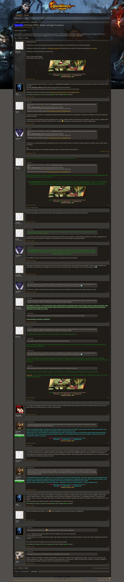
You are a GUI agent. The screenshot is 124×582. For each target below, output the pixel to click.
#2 (108, 97)
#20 (108, 563)
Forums (19, 15)
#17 (108, 506)
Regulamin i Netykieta (66, 440)
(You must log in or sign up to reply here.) (101, 568)
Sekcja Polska (23, 27)
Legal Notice (99, 578)
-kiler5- (17, 561)
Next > (26, 38)
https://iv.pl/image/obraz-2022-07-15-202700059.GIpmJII (64, 92)
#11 (108, 321)
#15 (108, 460)
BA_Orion (32, 27)
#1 (108, 79)
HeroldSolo (18, 275)
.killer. (17, 93)
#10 (108, 292)
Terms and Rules (101, 580)
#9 (108, 274)
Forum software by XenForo (24, 580)
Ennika (17, 111)
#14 (108, 443)
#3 (108, 123)
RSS (109, 578)
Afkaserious (19, 460)
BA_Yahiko (18, 431)
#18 (108, 520)
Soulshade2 (18, 415)
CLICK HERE (79, 35)
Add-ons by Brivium (71, 580)
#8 (108, 260)
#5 (108, 205)
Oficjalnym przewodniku (54, 48)
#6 (108, 221)
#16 (108, 489)
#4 (108, 153)
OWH (73, 440)
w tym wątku (94, 48)
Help (104, 578)
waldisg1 (18, 222)
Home (107, 578)
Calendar (26, 15)
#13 (108, 414)
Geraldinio (18, 138)
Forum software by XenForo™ (47, 580)
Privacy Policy (108, 580)
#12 (108, 397)
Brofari (17, 239)
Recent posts (18, 18)
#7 (108, 240)
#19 (108, 546)
